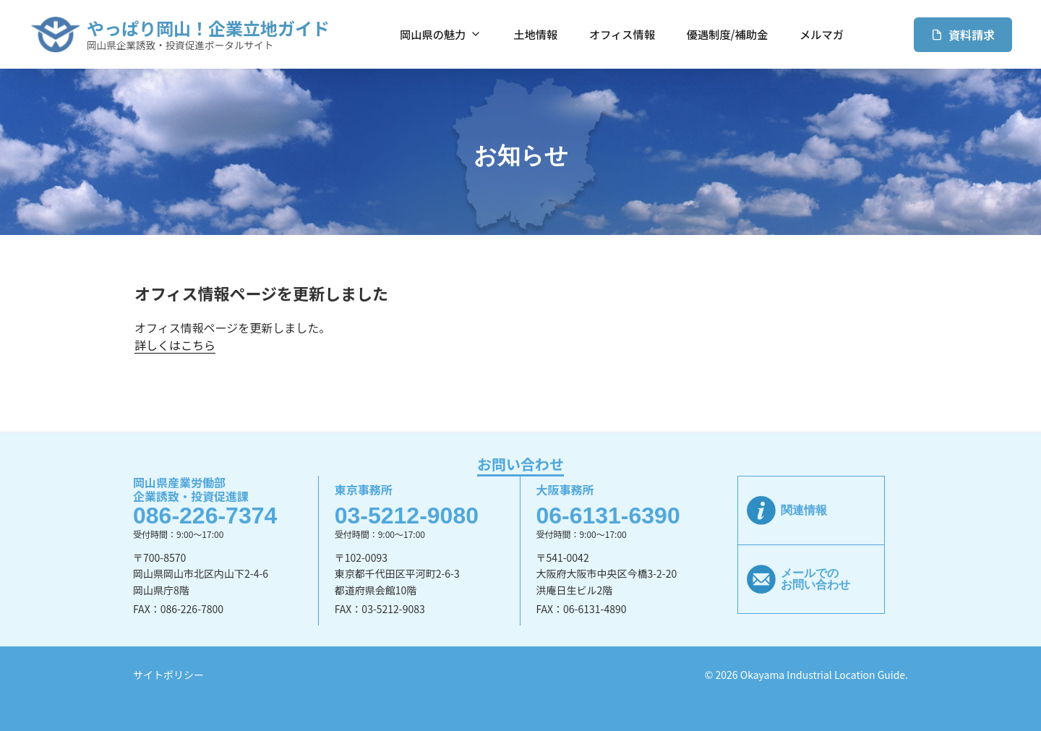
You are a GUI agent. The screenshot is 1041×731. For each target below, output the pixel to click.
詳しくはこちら (174, 345)
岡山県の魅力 (440, 34)
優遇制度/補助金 (727, 34)
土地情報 (535, 34)
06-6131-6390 (608, 515)
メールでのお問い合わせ (815, 579)
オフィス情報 (622, 34)
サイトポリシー (168, 674)
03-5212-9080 (407, 515)
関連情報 (804, 510)
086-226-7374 (205, 515)
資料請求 (963, 34)
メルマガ (822, 34)
